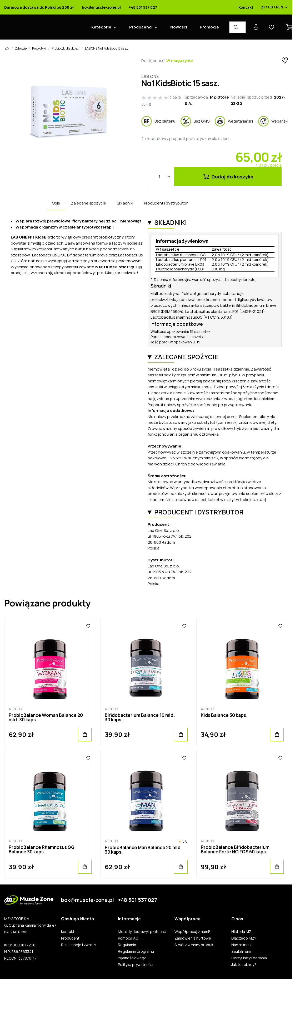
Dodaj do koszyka (228, 176)
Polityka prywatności (135, 964)
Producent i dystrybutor (166, 203)
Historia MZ (241, 932)
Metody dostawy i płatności (142, 932)
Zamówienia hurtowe (192, 938)
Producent (70, 938)
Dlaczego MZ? (243, 938)
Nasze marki (241, 945)
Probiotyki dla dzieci (65, 48)
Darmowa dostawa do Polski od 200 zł (39, 7)
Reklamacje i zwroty (78, 945)
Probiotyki (39, 48)
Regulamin (127, 945)
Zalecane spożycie (88, 203)
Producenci (140, 27)
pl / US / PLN (274, 7)
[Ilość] (161, 176)
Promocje (209, 27)
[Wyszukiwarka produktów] (237, 27)
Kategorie (101, 27)
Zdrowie (21, 48)
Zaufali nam (241, 951)
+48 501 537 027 (143, 7)
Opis (56, 203)
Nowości (178, 27)
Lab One (150, 76)
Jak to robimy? (243, 964)
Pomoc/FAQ (128, 938)
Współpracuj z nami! (192, 932)
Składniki (125, 203)
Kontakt (245, 7)
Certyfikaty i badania (249, 958)
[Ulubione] (88, 626)
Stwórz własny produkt (194, 945)
